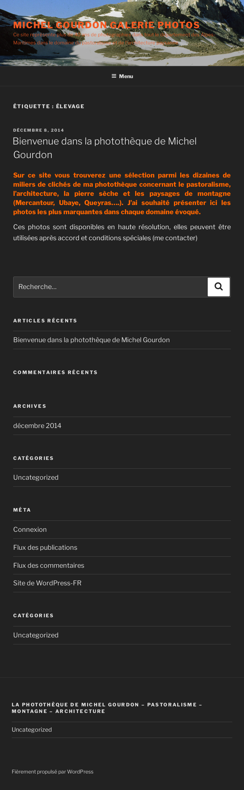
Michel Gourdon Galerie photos (106, 25)
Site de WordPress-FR (47, 583)
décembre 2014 (37, 425)
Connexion (30, 529)
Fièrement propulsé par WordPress (52, 771)
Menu (122, 76)
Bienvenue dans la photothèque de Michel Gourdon (91, 340)
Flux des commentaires (48, 565)
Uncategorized (36, 477)
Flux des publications (45, 547)
